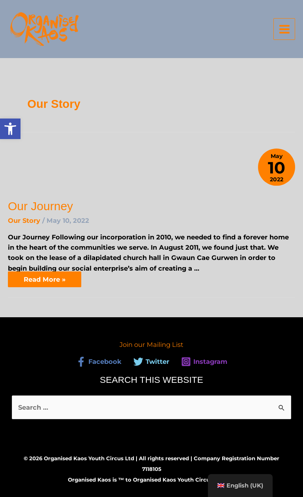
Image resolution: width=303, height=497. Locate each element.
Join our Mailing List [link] (151, 344)
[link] (10, 129)
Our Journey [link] (40, 206)
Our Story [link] (24, 220)
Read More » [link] (44, 277)
